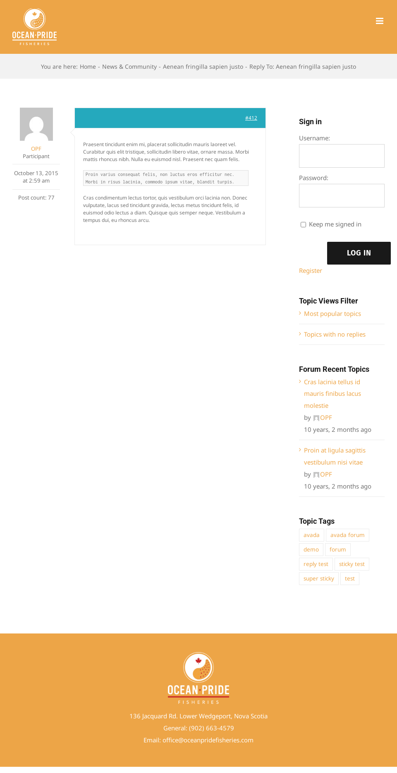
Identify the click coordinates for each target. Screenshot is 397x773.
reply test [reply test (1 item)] (316, 564)
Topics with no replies (335, 334)
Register (310, 270)
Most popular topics (332, 313)
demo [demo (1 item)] (311, 549)
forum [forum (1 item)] (338, 549)
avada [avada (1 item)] (312, 535)
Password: (313, 177)
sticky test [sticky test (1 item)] (352, 564)
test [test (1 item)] (350, 578)
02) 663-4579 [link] (214, 728)
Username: (314, 138)
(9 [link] (192, 728)
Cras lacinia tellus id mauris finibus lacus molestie (332, 394)
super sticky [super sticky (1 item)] (319, 578)
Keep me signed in (335, 224)
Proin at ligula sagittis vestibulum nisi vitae (335, 456)
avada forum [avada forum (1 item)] (347, 535)
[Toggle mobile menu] (380, 21)
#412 (251, 117)
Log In (359, 253)
